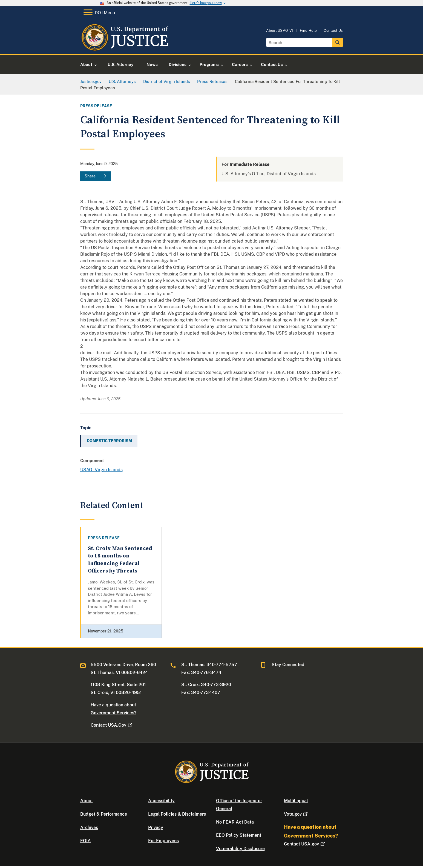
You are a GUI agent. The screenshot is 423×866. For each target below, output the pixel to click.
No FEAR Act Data (235, 822)
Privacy (155, 827)
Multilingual (296, 800)
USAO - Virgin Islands (101, 469)
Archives (89, 827)
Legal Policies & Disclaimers (177, 814)
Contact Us (333, 30)
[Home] (124, 48)
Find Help (308, 30)
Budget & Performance (103, 814)
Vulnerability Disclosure (240, 848)
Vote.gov (296, 814)
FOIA (85, 840)
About (86, 800)
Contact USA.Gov (112, 725)
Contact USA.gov (305, 844)
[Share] (95, 176)
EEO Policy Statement (238, 835)
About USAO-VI (279, 30)
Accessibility (161, 800)
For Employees (163, 840)
